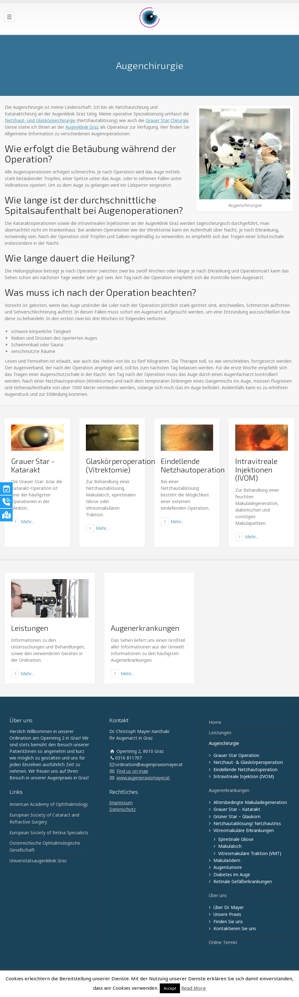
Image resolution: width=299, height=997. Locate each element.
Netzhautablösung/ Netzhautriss (247, 823)
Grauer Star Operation (236, 755)
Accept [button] (170, 988)
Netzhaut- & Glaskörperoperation (248, 762)
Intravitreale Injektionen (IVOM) (256, 469)
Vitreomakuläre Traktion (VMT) (249, 853)
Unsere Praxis (227, 914)
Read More (193, 988)
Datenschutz (122, 809)
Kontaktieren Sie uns (234, 928)
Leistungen (29, 627)
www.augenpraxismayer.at (143, 778)
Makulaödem (226, 860)
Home (215, 722)
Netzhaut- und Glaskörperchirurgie (40, 120)
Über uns (218, 895)
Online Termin (223, 942)
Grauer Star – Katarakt (236, 809)
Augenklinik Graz (82, 127)
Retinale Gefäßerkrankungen (242, 881)
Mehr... (27, 522)
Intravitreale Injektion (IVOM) (243, 776)
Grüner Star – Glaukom (236, 816)
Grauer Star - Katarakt (33, 465)
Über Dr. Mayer (228, 907)
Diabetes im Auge (231, 874)
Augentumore (227, 867)
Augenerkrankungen (145, 627)
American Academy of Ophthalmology (48, 804)
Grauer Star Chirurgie (167, 120)
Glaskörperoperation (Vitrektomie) (120, 465)
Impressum (121, 803)
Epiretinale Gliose (236, 839)
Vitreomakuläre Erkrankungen (243, 830)
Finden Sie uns (228, 921)
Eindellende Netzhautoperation (193, 465)
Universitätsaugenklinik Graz (38, 861)
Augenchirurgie (224, 743)
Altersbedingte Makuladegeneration (250, 802)
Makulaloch (230, 846)
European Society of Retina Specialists (48, 833)
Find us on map (132, 771)
